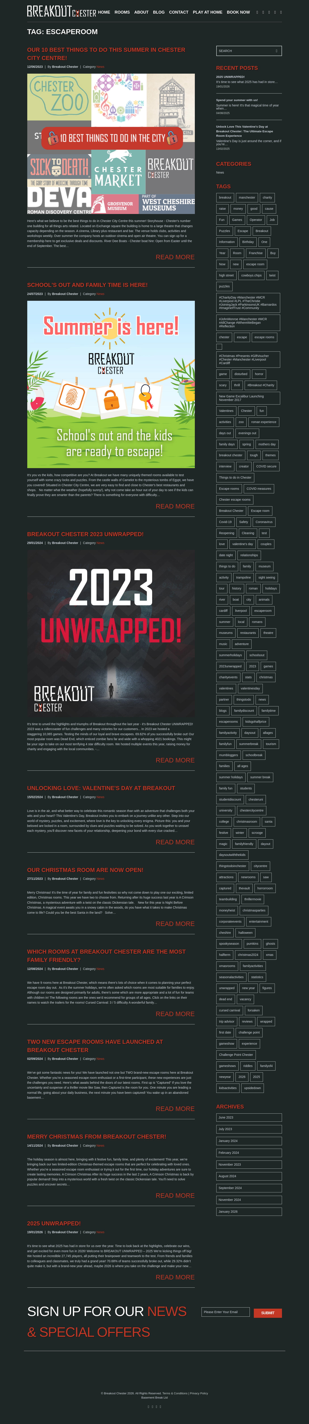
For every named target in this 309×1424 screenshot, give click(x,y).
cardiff (223, 610)
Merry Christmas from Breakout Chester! (96, 1136)
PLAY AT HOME (208, 12)
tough (254, 455)
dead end (225, 999)
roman (253, 588)
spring (246, 444)
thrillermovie (252, 899)
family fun (226, 788)
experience (249, 1043)
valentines (226, 688)
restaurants (248, 633)
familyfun (225, 744)
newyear (225, 1077)
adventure (242, 644)
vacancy (245, 999)
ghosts (270, 943)
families (224, 766)
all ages (242, 766)
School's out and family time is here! (87, 285)
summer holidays (231, 777)
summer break (260, 777)
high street (226, 275)
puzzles (224, 286)
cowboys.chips (251, 275)
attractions (226, 877)
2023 (252, 666)
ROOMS (122, 12)
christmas (266, 677)
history (236, 588)
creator (244, 466)
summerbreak (249, 744)
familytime (269, 710)
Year (222, 253)
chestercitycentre (252, 810)
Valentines (226, 411)
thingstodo (244, 699)
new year (248, 988)
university (225, 810)
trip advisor (226, 1021)
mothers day (267, 444)
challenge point (249, 1032)
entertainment (258, 921)
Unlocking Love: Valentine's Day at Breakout (101, 788)
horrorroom (265, 888)
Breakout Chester (231, 511)
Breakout (262, 231)
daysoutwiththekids (232, 855)
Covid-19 (225, 522)
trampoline (243, 577)
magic (223, 844)
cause (269, 208)
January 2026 (228, 1211)
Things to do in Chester (235, 477)
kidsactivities (228, 1088)
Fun (222, 220)
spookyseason (229, 943)
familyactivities (253, 966)
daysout (249, 733)
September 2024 (230, 1188)
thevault (244, 888)
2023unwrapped (230, 666)
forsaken (254, 1010)
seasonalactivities (231, 977)
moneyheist (227, 910)
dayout (265, 844)
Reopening (226, 533)
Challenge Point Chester (236, 1055)
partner (224, 699)
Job (272, 220)
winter (240, 832)
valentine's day (242, 544)
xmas (269, 955)
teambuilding (228, 899)
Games (237, 220)
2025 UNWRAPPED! (54, 1223)
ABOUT (141, 12)
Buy (273, 253)
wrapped (266, 1021)
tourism (271, 744)
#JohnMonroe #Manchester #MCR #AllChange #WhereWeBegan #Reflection (243, 322)
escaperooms (228, 721)
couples (266, 544)
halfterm (225, 955)
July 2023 (225, 1129)
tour (222, 588)
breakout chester (230, 455)
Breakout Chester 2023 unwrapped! (85, 534)
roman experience (263, 422)
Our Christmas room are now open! (85, 870)
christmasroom (247, 821)
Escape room (260, 511)
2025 (256, 1077)
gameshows (227, 1066)
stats (248, 677)
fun (262, 411)
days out (225, 433)
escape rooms (264, 337)
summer (225, 622)
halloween (245, 932)
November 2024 (230, 1200)
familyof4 (266, 1066)
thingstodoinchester (232, 866)
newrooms (248, 877)
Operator (256, 220)
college (224, 821)
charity (267, 197)
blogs (223, 710)
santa (268, 821)
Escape (243, 231)
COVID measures (259, 488)
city (248, 599)
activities (225, 422)
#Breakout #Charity (261, 385)
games (268, 666)
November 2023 (230, 1164)
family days (227, 444)
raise (222, 208)
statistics (257, 977)
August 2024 (227, 1176)
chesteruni (256, 799)
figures (267, 988)
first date (225, 1032)
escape (242, 337)
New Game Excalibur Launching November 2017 (241, 398)
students (246, 788)
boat (236, 599)
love (222, 544)
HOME (104, 12)
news (262, 699)
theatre (268, 633)
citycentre (260, 866)
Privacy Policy (199, 1393)
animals (264, 599)
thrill (237, 385)
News (100, 67)
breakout (225, 197)
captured (225, 888)
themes (270, 455)
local (241, 622)
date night (226, 555)
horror (259, 374)
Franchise (256, 253)
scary (223, 385)
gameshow (226, 1043)
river (222, 599)
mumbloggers (228, 755)
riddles (247, 1066)
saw (266, 877)
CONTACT (179, 12)
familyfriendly (244, 844)
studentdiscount (230, 799)
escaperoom (263, 610)
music (223, 644)
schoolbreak (254, 755)
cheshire (225, 932)
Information (227, 242)
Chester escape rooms (235, 499)
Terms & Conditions (175, 1393)
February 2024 (229, 1152)
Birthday (248, 242)
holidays (271, 588)
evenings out (247, 433)
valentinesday (250, 688)
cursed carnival (229, 1010)
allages (268, 733)
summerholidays (230, 655)
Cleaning (248, 533)
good (253, 208)
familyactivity (228, 733)
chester (224, 337)
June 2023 (226, 1117)
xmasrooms (227, 966)
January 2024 (228, 1141)
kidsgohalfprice (256, 721)
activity (224, 577)
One (264, 242)
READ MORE (175, 257)
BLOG (159, 12)
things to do (227, 566)
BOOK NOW (238, 12)
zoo (241, 422)
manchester (247, 197)
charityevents (228, 677)
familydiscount (244, 710)
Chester (246, 411)
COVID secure (266, 466)
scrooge (257, 832)
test (264, 533)
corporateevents (230, 921)
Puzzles (224, 231)
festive (223, 832)
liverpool (241, 610)
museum (265, 566)
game (223, 374)
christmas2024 (248, 955)
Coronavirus (264, 522)
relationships (249, 555)
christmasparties (254, 910)
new (236, 264)
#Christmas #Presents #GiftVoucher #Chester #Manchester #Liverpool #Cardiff (244, 359)
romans (257, 622)
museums (226, 633)
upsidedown (252, 1088)
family (247, 566)
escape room (255, 264)
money (238, 208)
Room (237, 253)
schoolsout (256, 655)
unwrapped (227, 988)
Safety (243, 522)
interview (225, 466)
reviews (247, 1021)
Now (222, 264)
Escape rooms (229, 488)
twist (272, 275)
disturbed (241, 374)
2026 (241, 1077)
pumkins (252, 943)
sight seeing (267, 577)
